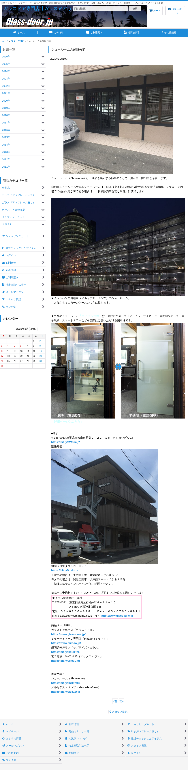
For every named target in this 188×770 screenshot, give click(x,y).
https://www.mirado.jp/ (66, 643)
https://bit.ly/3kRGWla (65, 691)
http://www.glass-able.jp (117, 615)
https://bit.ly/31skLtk (64, 570)
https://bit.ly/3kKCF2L (65, 651)
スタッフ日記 (118, 711)
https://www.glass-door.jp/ (68, 634)
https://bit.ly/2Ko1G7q (65, 660)
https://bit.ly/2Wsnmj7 (65, 442)
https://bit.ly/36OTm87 (65, 682)
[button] (169, 33)
